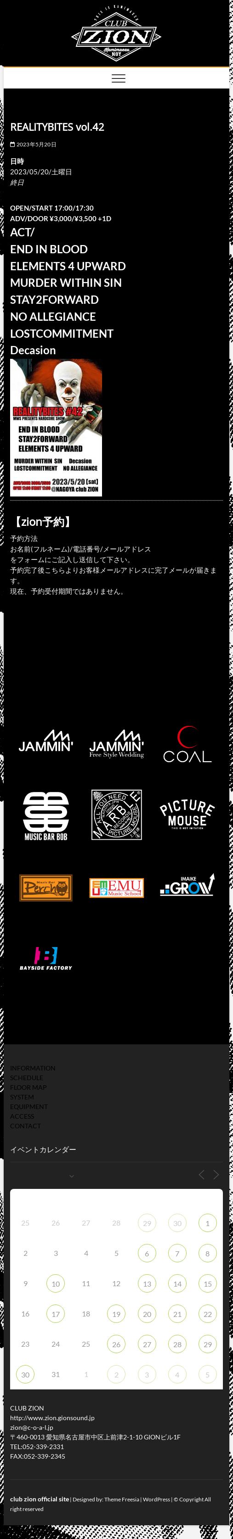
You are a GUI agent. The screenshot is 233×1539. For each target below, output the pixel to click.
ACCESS (22, 1116)
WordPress (156, 1499)
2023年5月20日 (33, 144)
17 (55, 1314)
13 (147, 1283)
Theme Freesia (121, 1499)
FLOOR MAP (28, 1087)
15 (208, 1283)
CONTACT (25, 1126)
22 (208, 1314)
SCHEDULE (26, 1078)
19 (116, 1314)
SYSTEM (22, 1097)
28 (177, 1344)
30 (177, 1223)
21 (177, 1314)
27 (147, 1344)
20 (147, 1314)
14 (177, 1283)
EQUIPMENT (29, 1106)
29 (147, 1223)
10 (55, 1283)
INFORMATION (33, 1068)
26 (116, 1344)
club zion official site (39, 1499)
